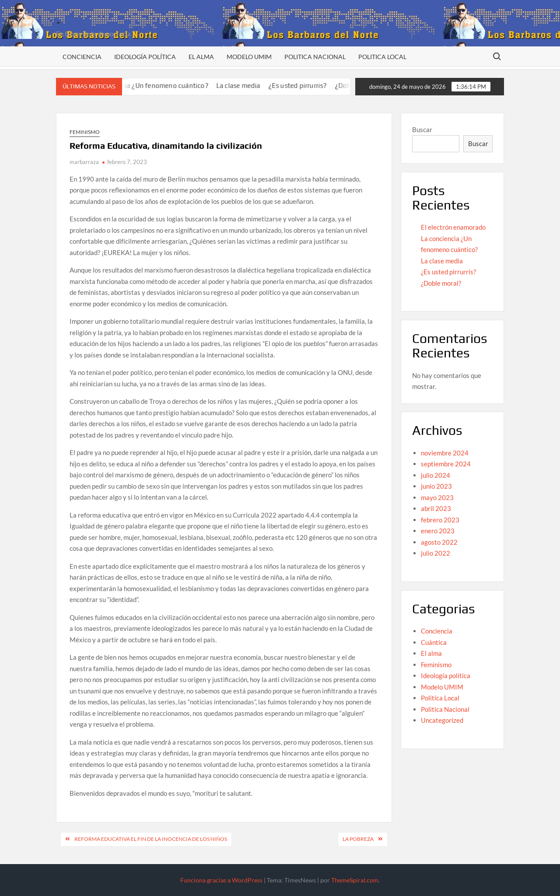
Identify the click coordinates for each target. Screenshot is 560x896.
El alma (201, 56)
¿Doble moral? (441, 283)
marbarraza (84, 161)
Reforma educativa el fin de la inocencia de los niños (150, 839)
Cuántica (434, 642)
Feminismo (85, 132)
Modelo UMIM (249, 56)
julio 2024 (435, 475)
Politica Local (382, 56)
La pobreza (358, 839)
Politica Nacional (315, 56)
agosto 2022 (439, 542)
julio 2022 (435, 553)
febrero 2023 (440, 520)
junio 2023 (436, 486)
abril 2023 (436, 508)
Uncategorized (442, 720)
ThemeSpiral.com (354, 880)
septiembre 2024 (446, 464)
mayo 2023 (437, 497)
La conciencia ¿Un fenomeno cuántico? (158, 85)
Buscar (422, 129)
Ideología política (145, 56)
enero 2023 (438, 531)
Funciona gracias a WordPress (221, 880)
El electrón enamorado (453, 227)
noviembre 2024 (445, 453)
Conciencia (82, 56)
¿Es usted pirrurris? (307, 85)
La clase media (248, 85)
